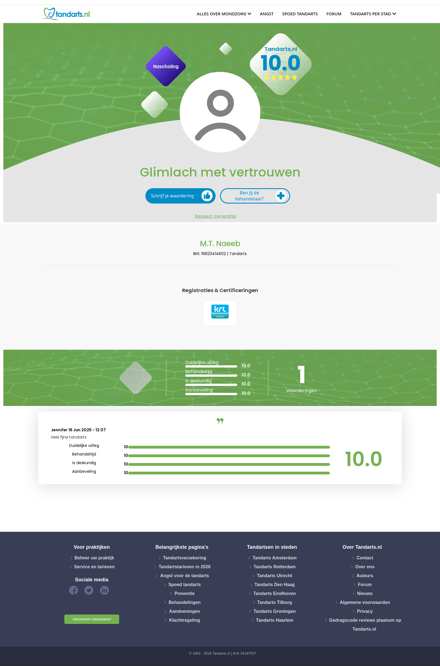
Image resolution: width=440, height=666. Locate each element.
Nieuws (365, 594)
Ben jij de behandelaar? (261, 196)
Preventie (185, 594)
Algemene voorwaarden (365, 603)
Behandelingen (185, 603)
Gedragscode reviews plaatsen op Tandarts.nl (365, 625)
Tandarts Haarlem (274, 621)
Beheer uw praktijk (94, 558)
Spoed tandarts (300, 13)
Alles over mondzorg (221, 13)
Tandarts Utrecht (274, 576)
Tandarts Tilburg (274, 603)
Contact (364, 558)
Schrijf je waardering (182, 195)
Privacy (365, 612)
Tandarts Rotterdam (275, 567)
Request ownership (215, 216)
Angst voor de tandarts (184, 576)
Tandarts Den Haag (275, 585)
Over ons (365, 567)
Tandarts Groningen (274, 612)
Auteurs (364, 576)
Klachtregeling (184, 621)
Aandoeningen (184, 612)
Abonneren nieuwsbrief (92, 620)
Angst (266, 13)
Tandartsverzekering (184, 558)
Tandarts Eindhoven (274, 594)
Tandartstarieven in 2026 (185, 567)
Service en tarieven (94, 567)
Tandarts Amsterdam (275, 558)
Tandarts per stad (370, 13)
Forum (333, 13)
